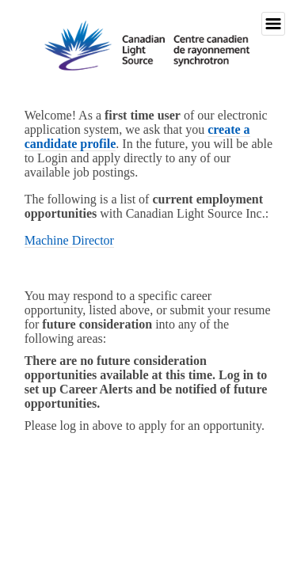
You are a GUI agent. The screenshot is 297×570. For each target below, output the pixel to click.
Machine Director (69, 240)
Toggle (273, 24)
